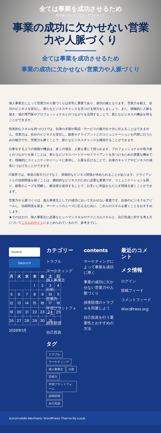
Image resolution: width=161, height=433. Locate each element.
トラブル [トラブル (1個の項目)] (54, 354)
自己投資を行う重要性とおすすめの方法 (99, 323)
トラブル (53, 261)
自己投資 (53, 332)
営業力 (52, 298)
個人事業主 (55, 280)
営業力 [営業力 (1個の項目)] (53, 377)
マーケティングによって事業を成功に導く (99, 267)
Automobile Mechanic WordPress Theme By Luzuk (47, 418)
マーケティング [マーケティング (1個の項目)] (59, 362)
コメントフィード (136, 299)
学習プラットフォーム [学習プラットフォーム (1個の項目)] (60, 386)
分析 (50, 289)
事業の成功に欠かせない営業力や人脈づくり (99, 287)
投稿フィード (132, 290)
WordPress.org (134, 309)
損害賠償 (53, 322)
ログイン (128, 281)
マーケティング (59, 270)
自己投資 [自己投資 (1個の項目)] (54, 403)
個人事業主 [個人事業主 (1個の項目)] (56, 369)
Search (24, 263)
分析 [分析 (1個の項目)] (71, 369)
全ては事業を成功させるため (80, 9)
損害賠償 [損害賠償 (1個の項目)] (54, 396)
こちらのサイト (32, 222)
